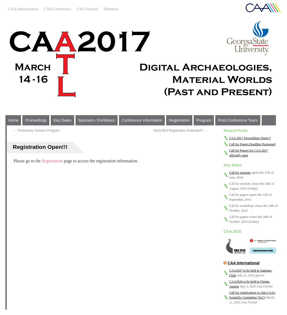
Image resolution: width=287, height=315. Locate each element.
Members (111, 9)
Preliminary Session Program (36, 130)
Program (203, 120)
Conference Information (142, 120)
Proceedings (36, 120)
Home (13, 120)
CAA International (23, 9)
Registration (179, 120)
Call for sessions (240, 172)
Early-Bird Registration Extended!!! (180, 130)
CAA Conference (57, 9)
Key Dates (62, 120)
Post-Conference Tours (238, 120)
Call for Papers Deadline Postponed (252, 144)
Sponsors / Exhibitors (96, 120)
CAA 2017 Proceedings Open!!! (250, 138)
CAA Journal (87, 9)
